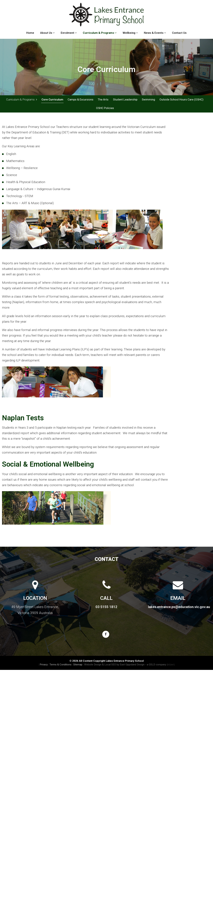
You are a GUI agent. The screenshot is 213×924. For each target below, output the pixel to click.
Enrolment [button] (69, 32)
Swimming (148, 99)
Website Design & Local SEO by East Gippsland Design (114, 664)
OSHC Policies (105, 108)
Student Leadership (125, 99)
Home (30, 32)
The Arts (103, 99)
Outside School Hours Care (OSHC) (181, 99)
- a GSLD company (160, 664)
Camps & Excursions (80, 99)
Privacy (44, 664)
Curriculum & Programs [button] (100, 32)
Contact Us (179, 32)
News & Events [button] (155, 32)
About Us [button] (47, 32)
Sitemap (77, 664)
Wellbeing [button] (130, 32)
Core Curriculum (52, 99)
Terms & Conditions (60, 664)
